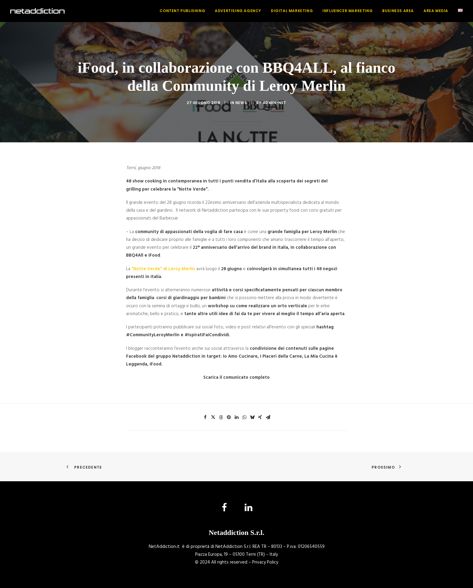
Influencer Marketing (347, 10)
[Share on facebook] (205, 417)
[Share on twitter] (213, 417)
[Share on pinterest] (228, 417)
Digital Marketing (292, 10)
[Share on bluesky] (252, 417)
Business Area (398, 10)
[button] (224, 510)
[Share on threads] (220, 417)
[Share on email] (267, 417)
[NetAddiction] (37, 11)
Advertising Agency (238, 10)
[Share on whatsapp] (244, 417)
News (241, 102)
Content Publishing (182, 10)
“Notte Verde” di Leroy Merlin (163, 269)
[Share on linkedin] (236, 417)
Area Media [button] (436, 10)
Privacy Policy (265, 562)
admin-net (274, 102)
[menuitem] (184, 11)
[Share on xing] (260, 417)
